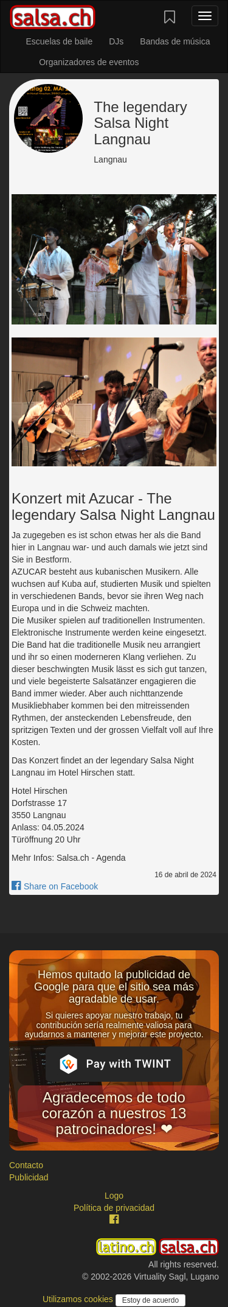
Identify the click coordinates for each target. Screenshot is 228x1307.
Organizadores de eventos (89, 62)
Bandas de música (175, 41)
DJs (116, 41)
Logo (114, 1195)
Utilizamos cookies (79, 1299)
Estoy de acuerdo (150, 1300)
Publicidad (29, 1177)
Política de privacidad (114, 1208)
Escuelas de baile (59, 41)
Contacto (26, 1165)
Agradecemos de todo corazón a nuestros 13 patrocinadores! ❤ (114, 1113)
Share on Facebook (55, 886)
